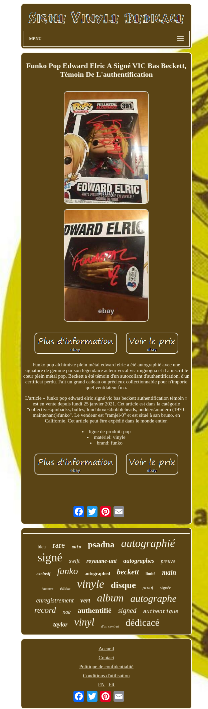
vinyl (84, 622)
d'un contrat (110, 626)
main (169, 572)
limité (150, 573)
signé (50, 557)
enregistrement (55, 600)
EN (101, 684)
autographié (148, 543)
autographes (138, 560)
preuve (168, 561)
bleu (42, 546)
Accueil (106, 648)
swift (74, 561)
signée (165, 587)
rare (58, 545)
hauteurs (47, 588)
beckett (128, 572)
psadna (101, 544)
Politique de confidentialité (106, 666)
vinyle (90, 584)
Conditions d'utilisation (106, 675)
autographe (153, 598)
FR (112, 684)
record (45, 609)
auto (76, 547)
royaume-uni (101, 561)
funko (67, 571)
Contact (106, 657)
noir (66, 612)
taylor (60, 624)
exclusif (43, 573)
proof (148, 587)
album (110, 598)
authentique (161, 612)
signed (127, 610)
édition (65, 588)
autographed (97, 573)
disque (123, 585)
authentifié (94, 610)
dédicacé (142, 622)
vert (85, 600)
